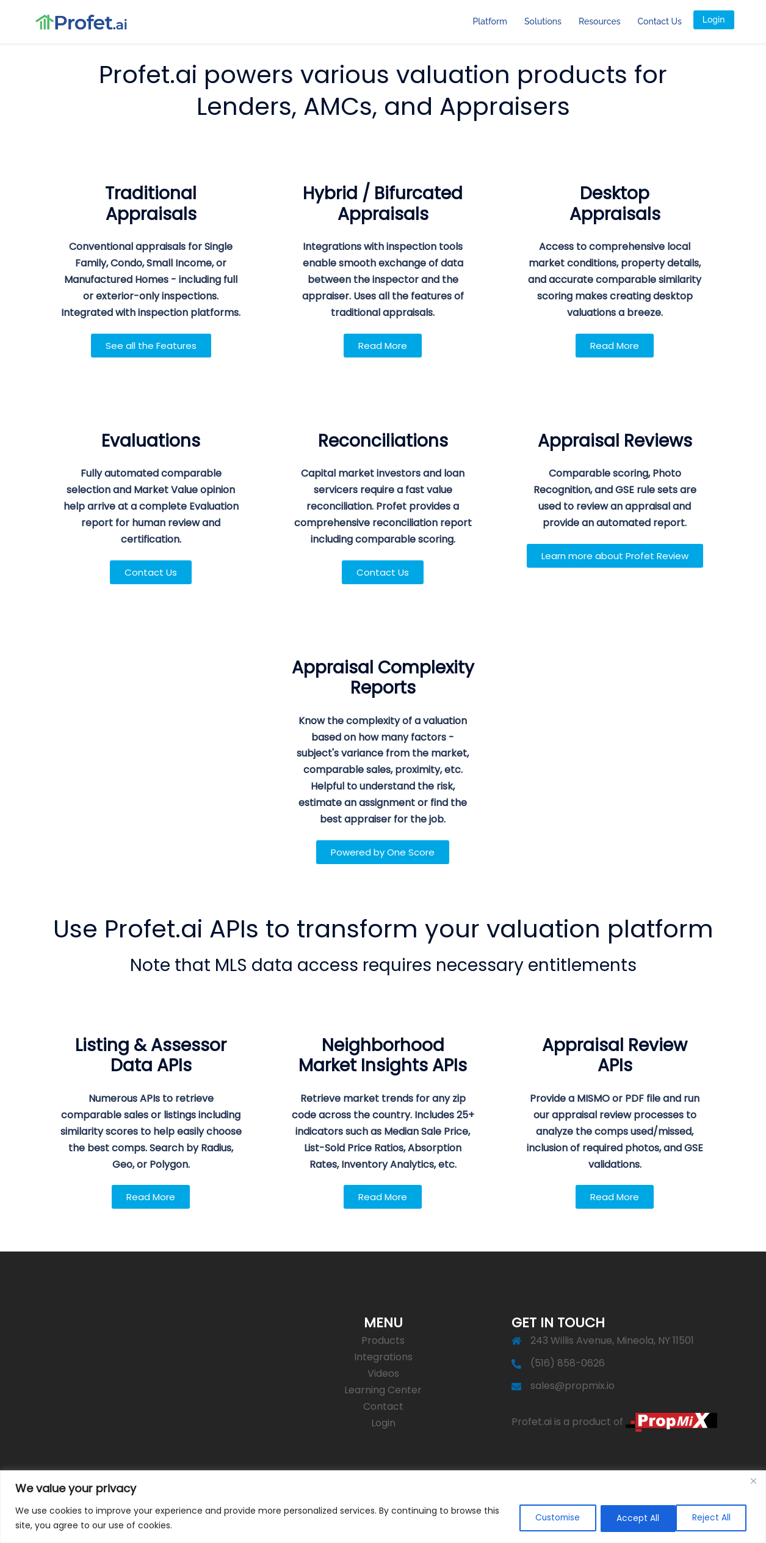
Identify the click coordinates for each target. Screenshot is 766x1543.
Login (714, 19)
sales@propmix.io (572, 1386)
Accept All (711, 1518)
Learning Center (383, 1390)
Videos (383, 1373)
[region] (383, 1506)
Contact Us (660, 21)
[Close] (753, 1480)
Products (383, 1340)
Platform (490, 21)
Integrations (383, 1357)
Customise (548, 1518)
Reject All (631, 1518)
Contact (383, 1406)
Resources (600, 21)
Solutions (543, 21)
